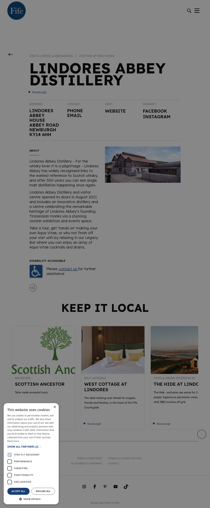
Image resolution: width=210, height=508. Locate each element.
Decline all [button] (43, 491)
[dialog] (105, 254)
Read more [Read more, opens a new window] (13, 441)
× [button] (54, 407)
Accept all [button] (18, 491)
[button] (31, 446)
